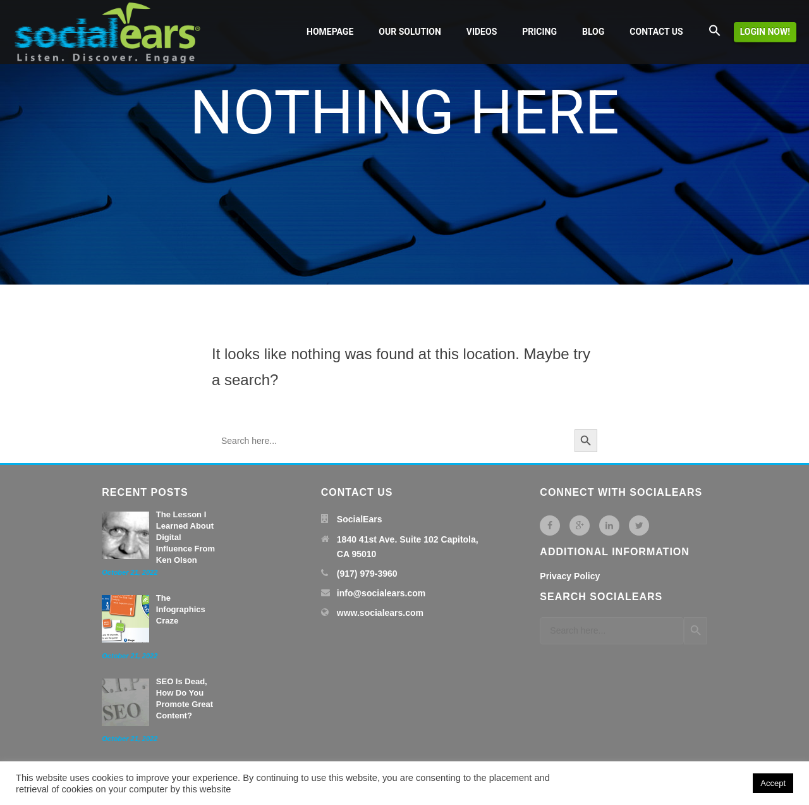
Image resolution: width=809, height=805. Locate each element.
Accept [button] (773, 783)
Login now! (765, 32)
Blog (593, 32)
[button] (715, 32)
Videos (481, 32)
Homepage (330, 32)
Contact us (656, 32)
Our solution (410, 32)
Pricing (539, 32)
